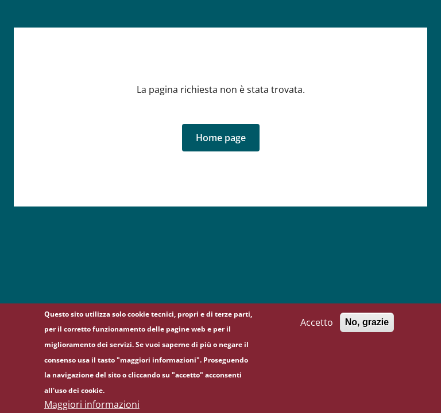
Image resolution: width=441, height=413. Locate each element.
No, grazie (367, 328)
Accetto (316, 328)
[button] (221, 137)
